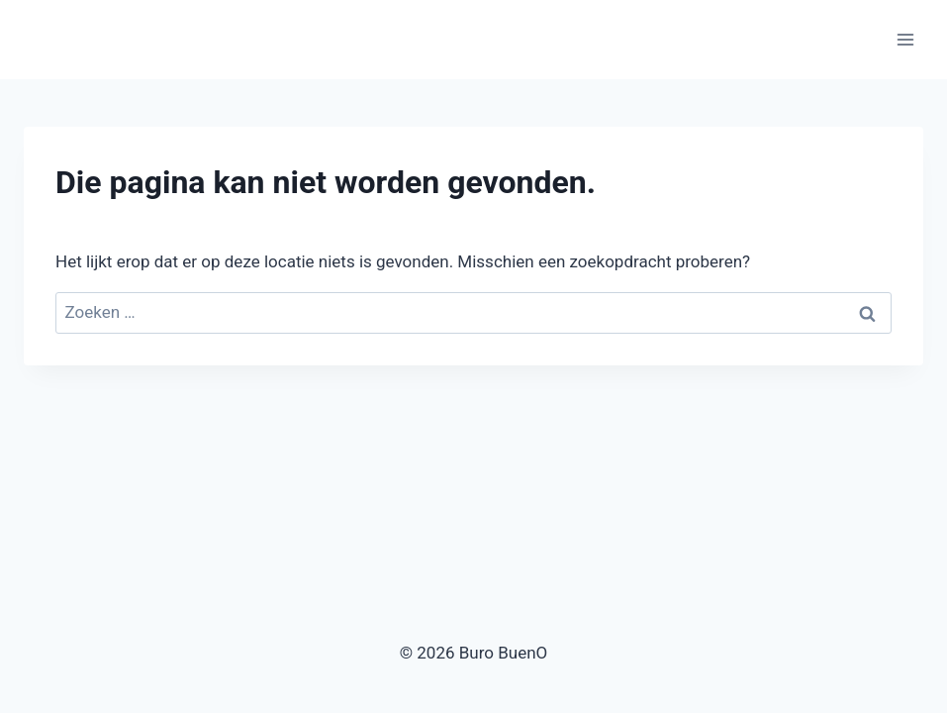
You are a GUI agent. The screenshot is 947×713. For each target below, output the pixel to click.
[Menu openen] (905, 39)
